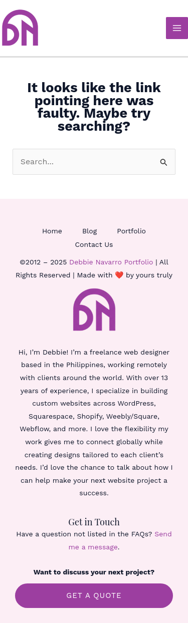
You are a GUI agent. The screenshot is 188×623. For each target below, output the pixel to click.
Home (52, 231)
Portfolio (131, 231)
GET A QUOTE (93, 595)
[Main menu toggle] (177, 28)
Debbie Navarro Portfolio (111, 262)
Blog (89, 231)
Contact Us (94, 244)
